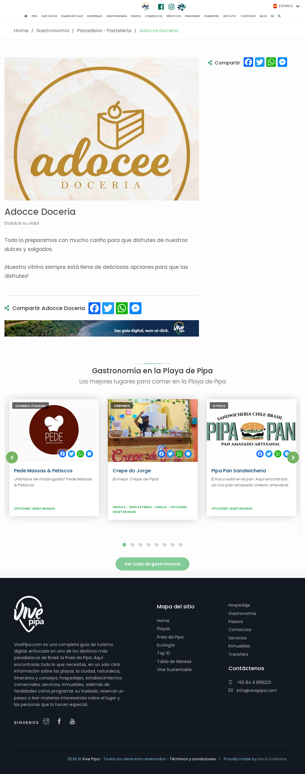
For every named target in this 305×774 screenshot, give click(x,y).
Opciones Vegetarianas (34, 508)
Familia (161, 507)
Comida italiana (30, 405)
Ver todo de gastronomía (152, 564)
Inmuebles (239, 646)
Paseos (235, 622)
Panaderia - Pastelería (104, 30)
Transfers (238, 654)
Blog (263, 16)
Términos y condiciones (193, 759)
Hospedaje (239, 605)
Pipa (34, 16)
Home (21, 30)
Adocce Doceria (158, 30)
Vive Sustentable (174, 670)
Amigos (120, 507)
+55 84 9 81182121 (249, 682)
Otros (219, 405)
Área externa (140, 507)
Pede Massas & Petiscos (43, 470)
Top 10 (163, 653)
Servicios (237, 638)
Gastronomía (52, 30)
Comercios (239, 630)
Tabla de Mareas (174, 661)
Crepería (122, 405)
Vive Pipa (91, 759)
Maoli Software (272, 759)
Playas (163, 629)
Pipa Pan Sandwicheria (238, 470)
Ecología (166, 645)
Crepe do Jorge (132, 470)
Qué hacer (49, 16)
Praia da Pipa (170, 637)
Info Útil (229, 16)
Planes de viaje (72, 16)
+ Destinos (248, 16)
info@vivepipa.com (252, 690)
